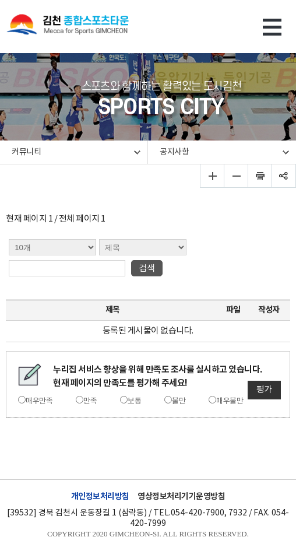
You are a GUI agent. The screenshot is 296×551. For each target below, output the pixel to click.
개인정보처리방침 (100, 496)
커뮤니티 (26, 152)
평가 (264, 390)
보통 (134, 401)
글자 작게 (236, 175)
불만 (178, 401)
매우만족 (39, 401)
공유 (284, 175)
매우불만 (229, 401)
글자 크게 (212, 175)
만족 (90, 401)
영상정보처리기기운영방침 (181, 496)
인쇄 (260, 175)
